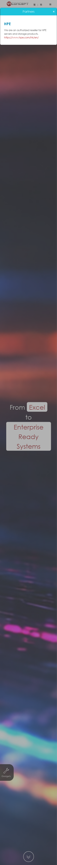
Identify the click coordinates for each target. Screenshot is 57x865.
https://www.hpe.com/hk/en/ (21, 37)
